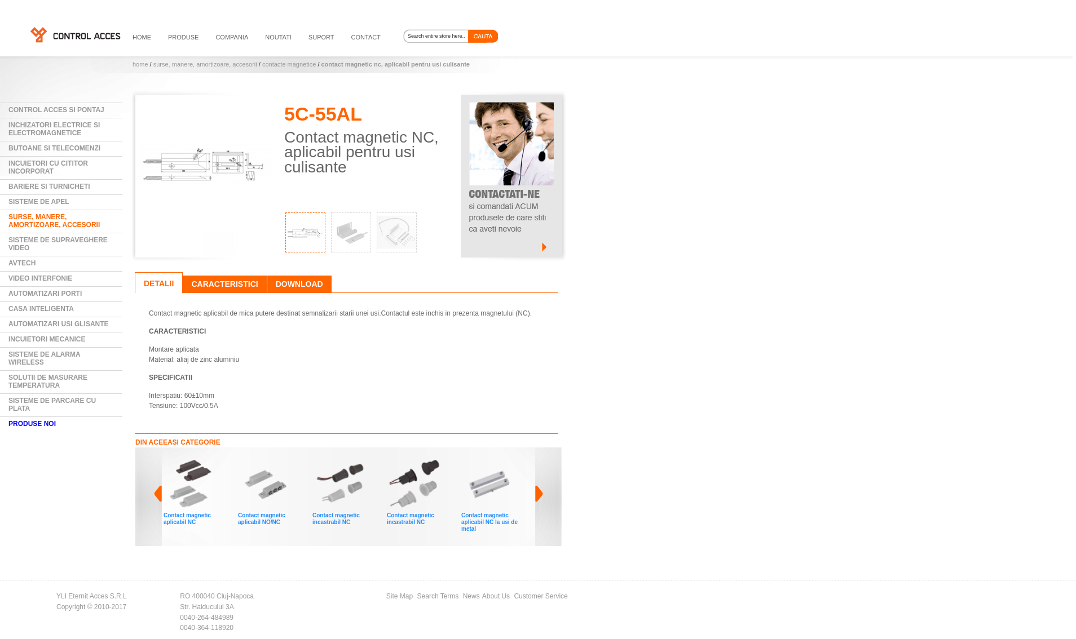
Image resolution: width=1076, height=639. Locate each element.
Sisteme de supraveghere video (58, 244)
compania (231, 37)
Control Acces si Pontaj (56, 110)
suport (321, 37)
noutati (278, 37)
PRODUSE (183, 37)
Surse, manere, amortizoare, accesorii (205, 64)
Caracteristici (224, 284)
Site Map (399, 596)
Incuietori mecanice (46, 339)
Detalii (159, 283)
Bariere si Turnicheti (49, 186)
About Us (496, 596)
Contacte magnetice (289, 64)
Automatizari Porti (45, 294)
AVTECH (22, 263)
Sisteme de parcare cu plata (52, 404)
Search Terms (438, 596)
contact (366, 37)
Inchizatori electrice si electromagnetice (54, 129)
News (471, 596)
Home (140, 64)
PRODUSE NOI (32, 424)
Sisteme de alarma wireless (44, 358)
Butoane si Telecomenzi (54, 148)
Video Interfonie (40, 278)
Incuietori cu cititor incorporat (48, 167)
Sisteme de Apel (38, 202)
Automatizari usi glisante (58, 324)
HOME (142, 37)
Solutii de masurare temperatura (47, 381)
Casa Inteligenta (41, 309)
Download (299, 284)
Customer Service (540, 596)
